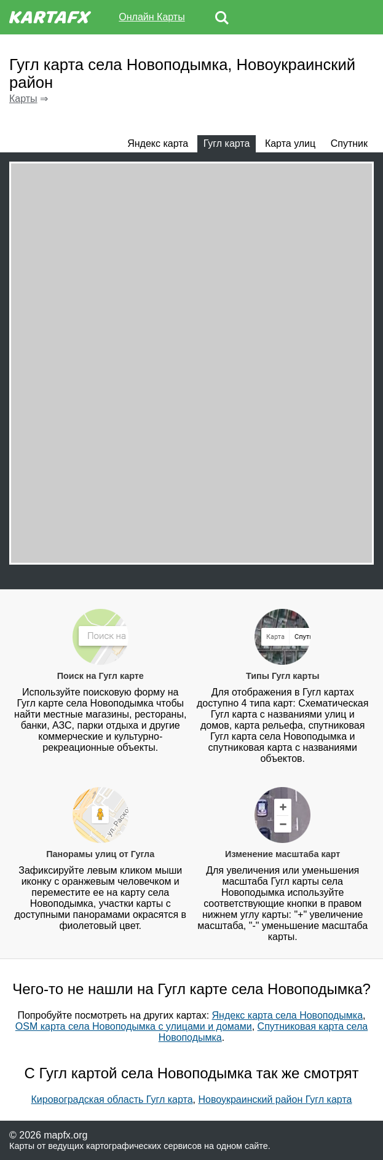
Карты (23, 98)
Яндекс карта (157, 143)
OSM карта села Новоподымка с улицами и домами (133, 1026)
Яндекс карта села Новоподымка (287, 1015)
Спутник (349, 143)
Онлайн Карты (151, 17)
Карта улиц (290, 143)
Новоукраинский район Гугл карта (275, 1099)
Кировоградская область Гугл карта (112, 1099)
